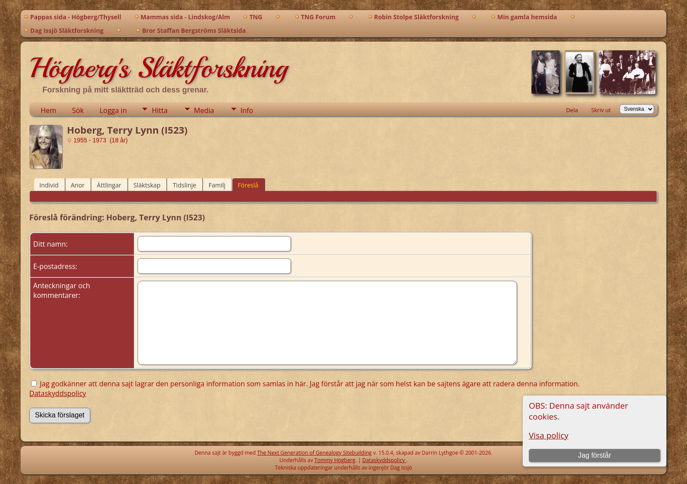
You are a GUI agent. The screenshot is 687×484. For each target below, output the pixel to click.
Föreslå (248, 185)
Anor (78, 185)
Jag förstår (594, 455)
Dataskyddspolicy (57, 393)
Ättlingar (109, 185)
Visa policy (548, 435)
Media (204, 110)
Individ (49, 185)
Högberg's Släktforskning (158, 67)
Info (247, 110)
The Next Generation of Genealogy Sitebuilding (314, 452)
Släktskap (147, 185)
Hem (49, 110)
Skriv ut (601, 110)
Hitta (159, 110)
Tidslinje (184, 185)
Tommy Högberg (335, 460)
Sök (78, 110)
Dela (572, 110)
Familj (217, 185)
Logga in (113, 110)
